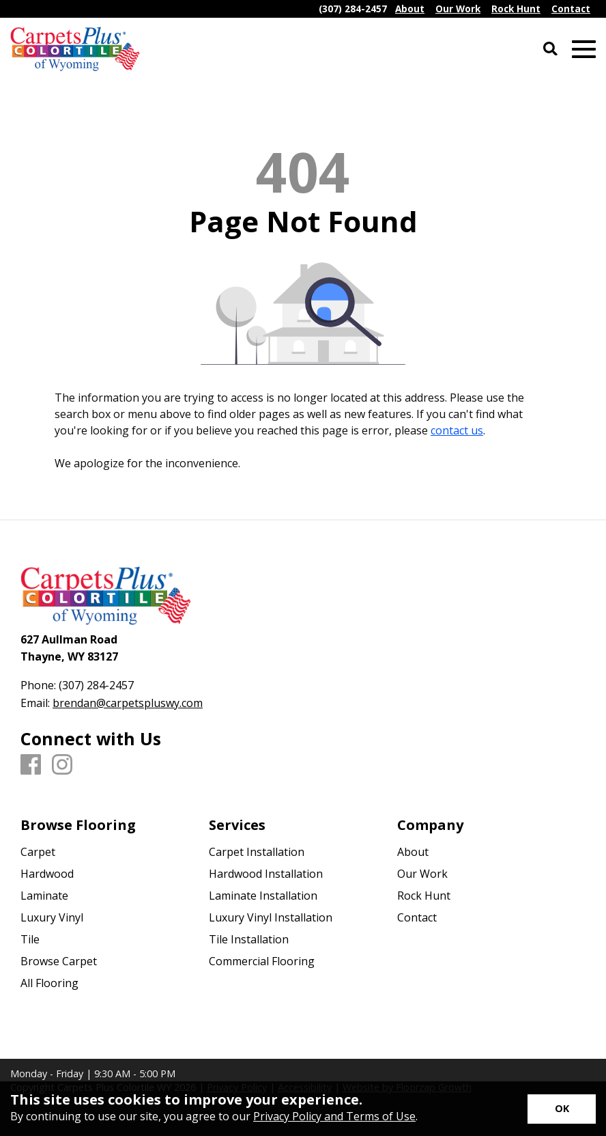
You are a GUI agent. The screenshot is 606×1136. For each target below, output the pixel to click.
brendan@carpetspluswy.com (128, 702)
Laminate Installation (263, 895)
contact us (457, 430)
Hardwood (47, 873)
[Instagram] (62, 765)
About (413, 851)
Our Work (422, 873)
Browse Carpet (58, 961)
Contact (417, 917)
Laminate (44, 895)
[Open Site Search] (550, 49)
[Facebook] (30, 765)
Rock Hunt (423, 895)
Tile (30, 939)
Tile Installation (249, 939)
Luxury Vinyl (51, 917)
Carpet (37, 851)
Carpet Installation (256, 851)
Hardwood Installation (266, 873)
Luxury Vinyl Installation (270, 917)
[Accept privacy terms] (562, 1109)
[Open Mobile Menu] (584, 49)
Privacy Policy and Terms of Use (334, 1116)
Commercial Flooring (262, 961)
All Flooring (49, 983)
